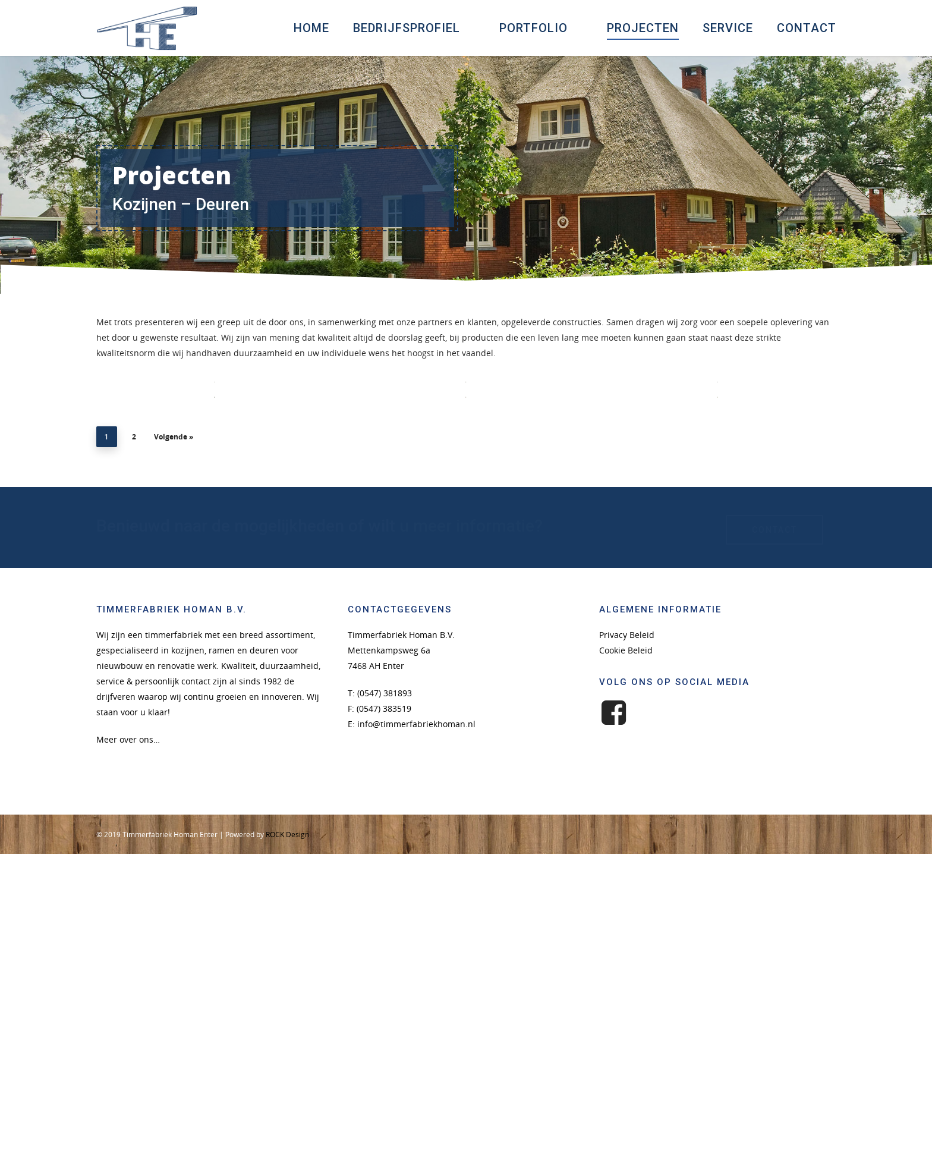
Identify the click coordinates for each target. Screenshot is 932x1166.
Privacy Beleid (626, 949)
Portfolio (538, 28)
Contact (806, 28)
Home (311, 28)
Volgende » (173, 751)
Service (728, 28)
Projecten (643, 28)
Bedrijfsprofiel (412, 28)
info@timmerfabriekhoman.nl (416, 1038)
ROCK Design (287, 1149)
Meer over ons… (128, 1054)
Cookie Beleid (626, 964)
